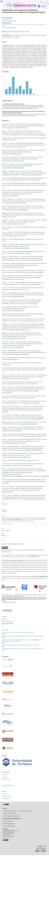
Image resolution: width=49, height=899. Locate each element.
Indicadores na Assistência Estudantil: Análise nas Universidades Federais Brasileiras (23, 636)
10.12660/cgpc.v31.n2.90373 (9, 602)
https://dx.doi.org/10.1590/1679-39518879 (17, 209)
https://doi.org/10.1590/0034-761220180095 (13, 167)
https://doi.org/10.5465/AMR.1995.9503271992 (13, 223)
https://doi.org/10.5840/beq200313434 (27, 424)
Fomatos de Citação (6, 523)
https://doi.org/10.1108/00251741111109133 (32, 321)
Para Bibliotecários (6, 779)
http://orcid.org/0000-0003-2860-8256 (9, 20)
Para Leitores (5, 774)
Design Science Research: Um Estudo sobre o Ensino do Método (18, 632)
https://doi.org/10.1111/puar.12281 (30, 403)
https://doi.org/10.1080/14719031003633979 (32, 260)
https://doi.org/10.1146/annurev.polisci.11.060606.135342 (16, 457)
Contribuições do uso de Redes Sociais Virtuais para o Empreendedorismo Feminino (22, 648)
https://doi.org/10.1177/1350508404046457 (27, 303)
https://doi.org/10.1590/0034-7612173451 (17, 127)
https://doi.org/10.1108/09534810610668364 (13, 296)
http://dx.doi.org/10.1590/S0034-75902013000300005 (28, 450)
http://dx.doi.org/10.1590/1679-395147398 (15, 202)
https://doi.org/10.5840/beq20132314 (32, 284)
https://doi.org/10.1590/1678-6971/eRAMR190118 (17, 354)
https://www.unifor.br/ (8, 836)
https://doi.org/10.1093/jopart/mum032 (12, 154)
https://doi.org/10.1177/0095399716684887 (13, 347)
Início (3, 5)
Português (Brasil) (6, 798)
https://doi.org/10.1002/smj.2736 (10, 195)
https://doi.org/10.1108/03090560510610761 (34, 499)
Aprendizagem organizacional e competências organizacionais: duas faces (20, 645)
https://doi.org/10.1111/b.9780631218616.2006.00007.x (15, 248)
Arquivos (8, 5)
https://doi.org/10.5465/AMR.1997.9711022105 (13, 338)
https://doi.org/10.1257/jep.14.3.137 (25, 397)
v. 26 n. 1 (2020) (15, 5)
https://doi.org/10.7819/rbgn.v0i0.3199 (32, 174)
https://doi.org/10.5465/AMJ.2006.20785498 (13, 267)
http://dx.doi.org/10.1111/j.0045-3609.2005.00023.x (33, 436)
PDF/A (5, 504)
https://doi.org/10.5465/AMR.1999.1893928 (20, 253)
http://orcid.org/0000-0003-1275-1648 (9, 27)
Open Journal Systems (7, 785)
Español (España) (8, 621)
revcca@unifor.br (11, 823)
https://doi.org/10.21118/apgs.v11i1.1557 (16, 147)
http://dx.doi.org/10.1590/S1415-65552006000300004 (30, 418)
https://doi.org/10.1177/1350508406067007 (13, 310)
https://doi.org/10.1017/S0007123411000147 (13, 161)
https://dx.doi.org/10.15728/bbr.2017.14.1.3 (19, 329)
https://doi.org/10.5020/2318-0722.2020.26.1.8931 (17, 31)
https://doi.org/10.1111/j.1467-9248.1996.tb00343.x (30, 272)
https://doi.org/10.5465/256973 (38, 134)
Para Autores (5, 777)
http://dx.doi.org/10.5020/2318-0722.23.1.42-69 (14, 443)
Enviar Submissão (7, 610)
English (5, 619)
